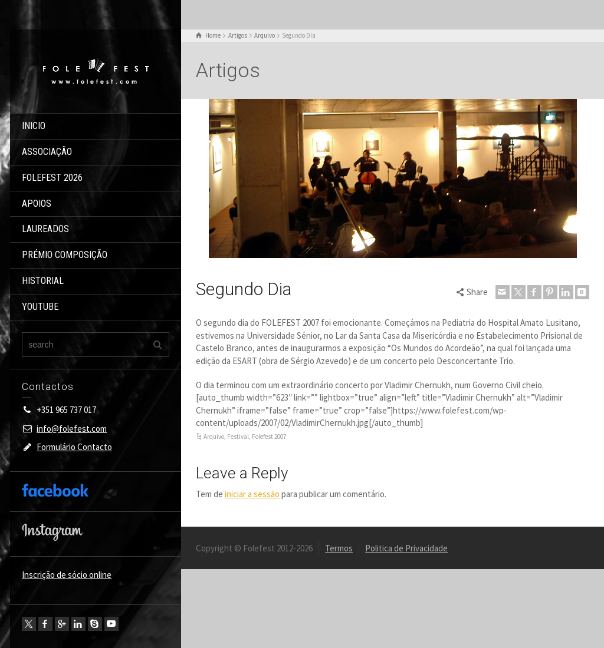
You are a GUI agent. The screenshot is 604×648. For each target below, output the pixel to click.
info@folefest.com (72, 428)
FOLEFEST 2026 (52, 177)
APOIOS (36, 203)
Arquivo (213, 436)
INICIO (33, 125)
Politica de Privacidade (406, 548)
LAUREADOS (45, 228)
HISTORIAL (43, 280)
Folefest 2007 (269, 436)
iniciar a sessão (252, 494)
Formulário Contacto (74, 446)
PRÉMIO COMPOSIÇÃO (64, 254)
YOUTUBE (40, 306)
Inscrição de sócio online (66, 574)
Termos (339, 548)
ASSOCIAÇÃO (47, 151)
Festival (238, 436)
